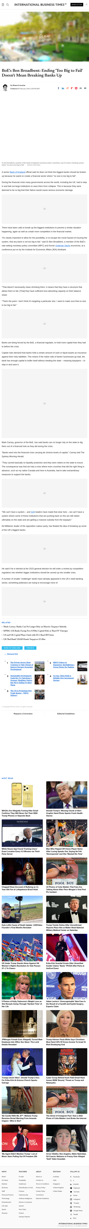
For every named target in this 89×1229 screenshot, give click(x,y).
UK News (5, 1180)
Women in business (25, 1202)
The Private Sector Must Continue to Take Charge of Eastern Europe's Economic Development (21, 665)
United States (57, 1191)
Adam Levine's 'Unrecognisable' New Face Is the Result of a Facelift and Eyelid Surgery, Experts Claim (66, 1003)
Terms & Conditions (42, 1184)
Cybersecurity (23, 1195)
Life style (5, 1206)
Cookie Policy (40, 1191)
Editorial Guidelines (66, 714)
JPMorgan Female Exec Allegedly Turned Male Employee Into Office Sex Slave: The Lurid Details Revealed (22, 1042)
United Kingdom (58, 1187)
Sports (4, 1209)
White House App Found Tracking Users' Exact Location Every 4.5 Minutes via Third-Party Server (21, 851)
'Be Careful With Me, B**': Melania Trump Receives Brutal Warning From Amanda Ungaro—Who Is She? (19, 1118)
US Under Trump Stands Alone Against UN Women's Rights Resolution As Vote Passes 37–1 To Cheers (21, 965)
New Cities (22, 1209)
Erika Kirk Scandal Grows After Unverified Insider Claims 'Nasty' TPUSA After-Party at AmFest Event (65, 965)
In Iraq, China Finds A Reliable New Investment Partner (63, 678)
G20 (33, 512)
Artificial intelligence (25, 1198)
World (4, 1177)
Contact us (39, 1180)
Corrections (40, 1195)
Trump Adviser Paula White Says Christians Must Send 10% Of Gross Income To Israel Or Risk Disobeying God (66, 1042)
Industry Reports (24, 1217)
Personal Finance (7, 1195)
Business (5, 1187)
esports (21, 1206)
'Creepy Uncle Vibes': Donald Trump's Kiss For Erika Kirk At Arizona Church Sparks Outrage (20, 1080)
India (54, 1180)
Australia (56, 1177)
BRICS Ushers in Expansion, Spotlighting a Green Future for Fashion (63, 664)
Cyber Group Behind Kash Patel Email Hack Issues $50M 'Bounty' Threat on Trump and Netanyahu (65, 1080)
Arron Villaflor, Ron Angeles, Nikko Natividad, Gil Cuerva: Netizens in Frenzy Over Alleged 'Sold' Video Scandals (66, 1156)
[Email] (81, 88)
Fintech (21, 1213)
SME (3, 1191)
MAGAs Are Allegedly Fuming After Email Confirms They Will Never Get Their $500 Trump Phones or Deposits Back (20, 813)
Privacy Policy (40, 1187)
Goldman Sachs (62, 246)
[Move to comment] (85, 88)
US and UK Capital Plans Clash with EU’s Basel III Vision (28, 635)
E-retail (21, 1177)
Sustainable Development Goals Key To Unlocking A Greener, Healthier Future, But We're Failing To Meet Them (21, 680)
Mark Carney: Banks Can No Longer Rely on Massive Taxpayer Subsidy (35, 627)
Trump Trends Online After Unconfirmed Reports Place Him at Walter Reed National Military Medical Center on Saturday (65, 927)
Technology (5, 1198)
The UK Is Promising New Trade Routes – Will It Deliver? (21, 693)
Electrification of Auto (26, 1187)
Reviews (4, 1213)
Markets (4, 1184)
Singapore (56, 1184)
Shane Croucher (19, 85)
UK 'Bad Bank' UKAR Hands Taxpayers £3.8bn (24, 639)
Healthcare (22, 1184)
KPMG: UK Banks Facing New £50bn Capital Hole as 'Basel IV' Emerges (35, 631)
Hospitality (22, 1180)
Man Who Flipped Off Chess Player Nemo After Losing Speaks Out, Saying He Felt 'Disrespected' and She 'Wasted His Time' (64, 851)
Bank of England (17, 172)
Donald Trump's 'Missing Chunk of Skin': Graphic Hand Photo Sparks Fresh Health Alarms (64, 813)
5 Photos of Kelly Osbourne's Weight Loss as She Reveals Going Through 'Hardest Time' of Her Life (22, 1003)
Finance (21, 1191)
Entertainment (6, 1202)
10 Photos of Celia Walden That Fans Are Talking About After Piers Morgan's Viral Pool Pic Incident (66, 889)
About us (39, 1177)
